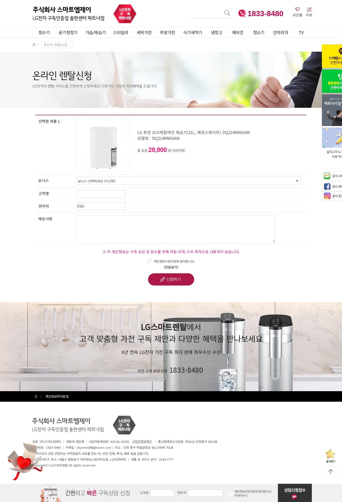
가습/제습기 (95, 32)
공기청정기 (68, 32)
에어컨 (238, 32)
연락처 (181, 492)
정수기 (44, 32)
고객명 (144, 492)
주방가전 (167, 32)
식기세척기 (192, 32)
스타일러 (120, 32)
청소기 (259, 32)
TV (301, 32)
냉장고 (216, 32)
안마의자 (281, 32)
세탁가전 (144, 32)
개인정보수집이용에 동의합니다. (174, 261)
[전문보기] (171, 267)
